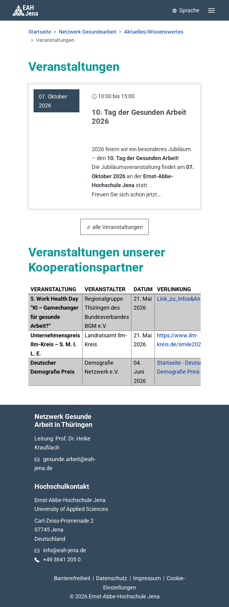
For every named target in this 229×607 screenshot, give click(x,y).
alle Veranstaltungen (114, 227)
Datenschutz (111, 578)
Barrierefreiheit (72, 578)
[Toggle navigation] (211, 10)
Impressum (147, 578)
